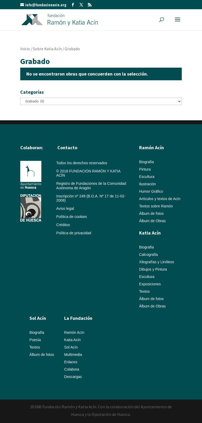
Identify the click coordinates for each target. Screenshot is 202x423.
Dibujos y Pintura (153, 269)
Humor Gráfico (151, 191)
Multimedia (73, 354)
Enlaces (70, 362)
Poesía (35, 340)
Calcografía (148, 254)
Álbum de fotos (151, 213)
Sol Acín (71, 347)
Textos (144, 291)
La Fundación (78, 318)
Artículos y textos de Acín (159, 199)
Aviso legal (65, 208)
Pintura (145, 169)
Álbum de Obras (152, 221)
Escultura (146, 177)
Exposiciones (150, 284)
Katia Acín (150, 233)
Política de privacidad (73, 233)
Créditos (63, 225)
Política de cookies (71, 217)
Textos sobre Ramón (156, 206)
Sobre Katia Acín (47, 48)
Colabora (71, 369)
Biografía (146, 162)
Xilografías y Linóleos (156, 262)
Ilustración (147, 184)
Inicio (25, 48)
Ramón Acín (74, 332)
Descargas (73, 377)
